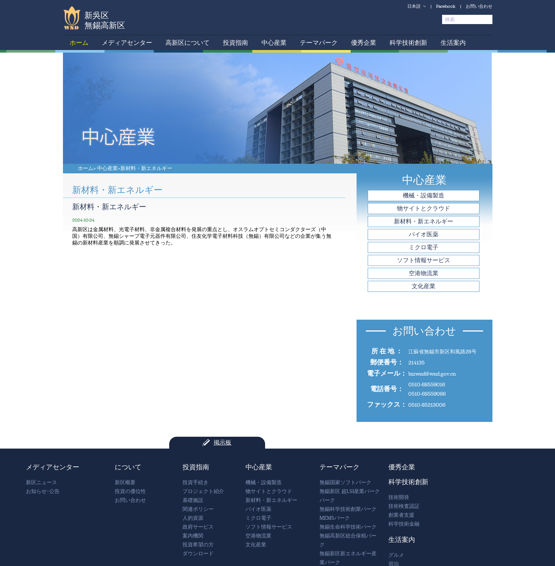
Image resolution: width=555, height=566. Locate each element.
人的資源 (193, 518)
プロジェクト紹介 (203, 491)
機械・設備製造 (423, 195)
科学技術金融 (403, 524)
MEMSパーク (335, 518)
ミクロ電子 (423, 247)
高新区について (188, 42)
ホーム (79, 42)
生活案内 (453, 42)
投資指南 (235, 42)
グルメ (396, 555)
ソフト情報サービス (423, 260)
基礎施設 (193, 500)
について (128, 467)
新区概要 (125, 482)
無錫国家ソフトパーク (345, 482)
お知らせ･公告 (43, 491)
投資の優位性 (130, 491)
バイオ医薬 (423, 234)
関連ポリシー (198, 509)
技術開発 (398, 497)
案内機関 (193, 536)
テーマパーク (319, 42)
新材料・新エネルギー (146, 168)
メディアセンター (127, 42)
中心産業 (274, 42)
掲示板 (222, 442)
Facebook (445, 6)
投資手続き (195, 482)
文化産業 (423, 286)
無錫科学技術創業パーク (348, 509)
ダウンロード (198, 553)
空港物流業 (423, 273)
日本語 (414, 6)
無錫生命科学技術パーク (348, 527)
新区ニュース (41, 482)
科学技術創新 (408, 42)
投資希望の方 (198, 545)
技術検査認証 (403, 506)
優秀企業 (363, 42)
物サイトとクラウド (423, 208)
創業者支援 (401, 515)
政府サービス (198, 527)
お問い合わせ (479, 6)
